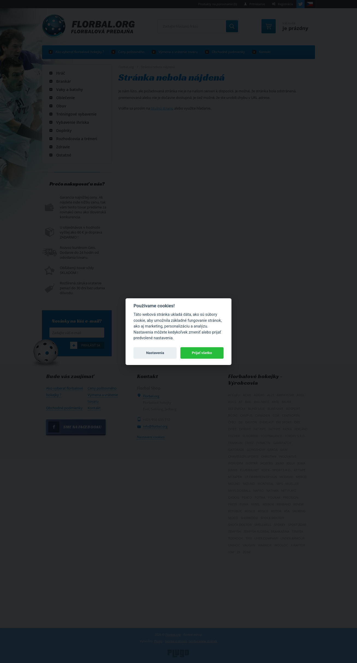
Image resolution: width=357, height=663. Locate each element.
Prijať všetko (202, 353)
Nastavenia (155, 353)
